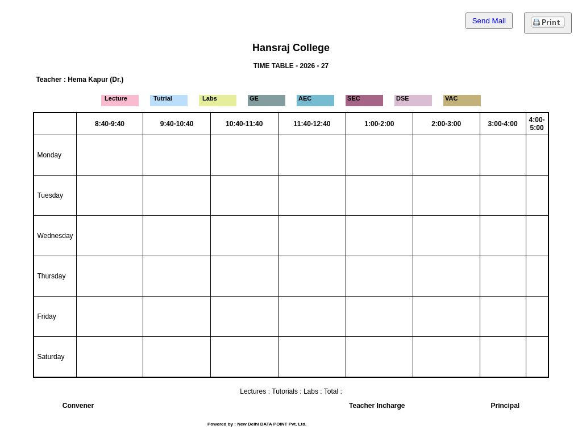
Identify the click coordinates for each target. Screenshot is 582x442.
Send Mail (489, 20)
